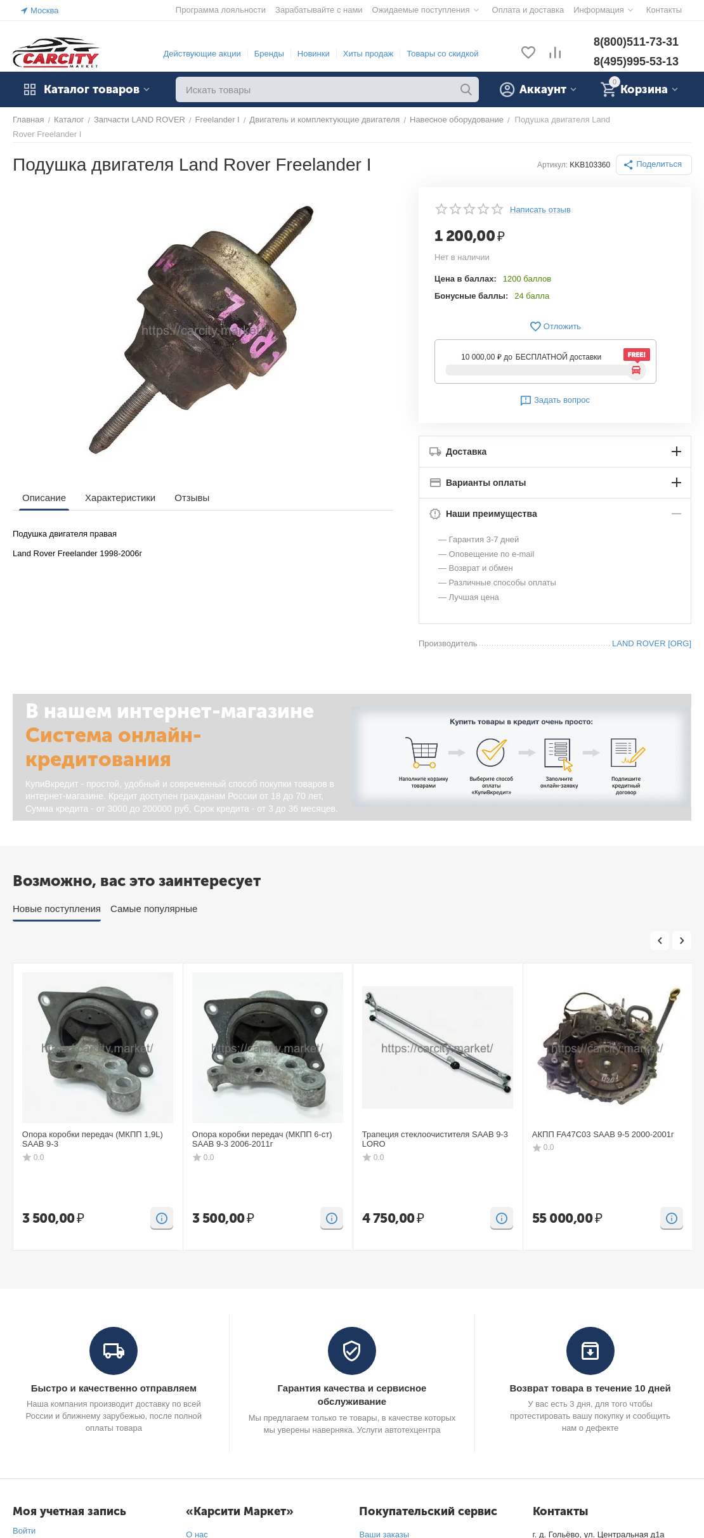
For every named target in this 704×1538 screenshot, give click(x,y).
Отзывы (191, 497)
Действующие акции (201, 53)
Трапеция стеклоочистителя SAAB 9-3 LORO (435, 1139)
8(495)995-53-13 (636, 61)
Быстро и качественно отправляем (114, 1388)
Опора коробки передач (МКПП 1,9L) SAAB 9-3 (92, 1139)
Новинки (313, 53)
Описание (44, 497)
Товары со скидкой (442, 53)
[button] (653, 164)
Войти (24, 1530)
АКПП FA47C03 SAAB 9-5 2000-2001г (603, 1134)
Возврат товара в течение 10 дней (589, 1388)
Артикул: (552, 164)
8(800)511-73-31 (636, 42)
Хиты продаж (368, 53)
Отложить (555, 326)
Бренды (269, 53)
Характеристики (120, 497)
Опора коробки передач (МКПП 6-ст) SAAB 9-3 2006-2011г (262, 1139)
